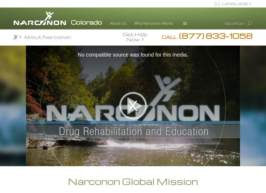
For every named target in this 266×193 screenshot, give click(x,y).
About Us (118, 23)
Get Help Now (135, 36)
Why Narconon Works (153, 23)
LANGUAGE (235, 3)
